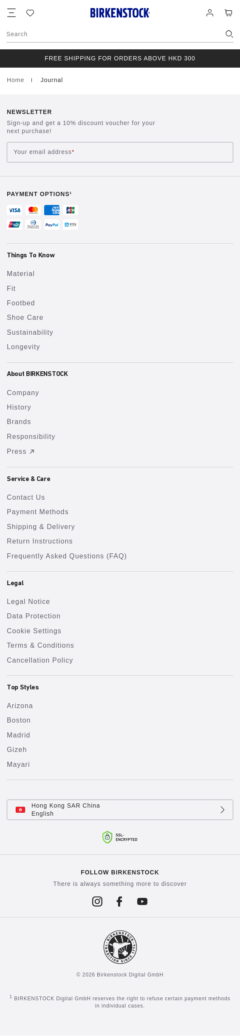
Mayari (18, 764)
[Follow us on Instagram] (97, 901)
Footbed (21, 303)
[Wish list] (30, 12)
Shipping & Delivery (41, 526)
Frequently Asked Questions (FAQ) (67, 556)
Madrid (19, 735)
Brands (19, 421)
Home (16, 80)
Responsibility (31, 436)
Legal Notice (28, 601)
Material (21, 273)
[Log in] (209, 12)
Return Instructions (40, 541)
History (19, 407)
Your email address (44, 152)
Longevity (23, 346)
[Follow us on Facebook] (120, 901)
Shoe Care (25, 317)
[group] (120, 58)
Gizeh (17, 749)
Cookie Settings (34, 631)
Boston (19, 720)
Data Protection (34, 616)
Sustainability (30, 332)
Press (22, 452)
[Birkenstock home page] (120, 13)
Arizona (20, 705)
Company (23, 392)
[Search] (120, 34)
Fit (11, 288)
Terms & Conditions (40, 645)
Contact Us (26, 497)
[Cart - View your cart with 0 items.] (228, 12)
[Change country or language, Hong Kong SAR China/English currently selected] (120, 810)
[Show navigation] (11, 12)
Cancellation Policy (40, 660)
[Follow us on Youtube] (143, 901)
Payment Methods (38, 511)
